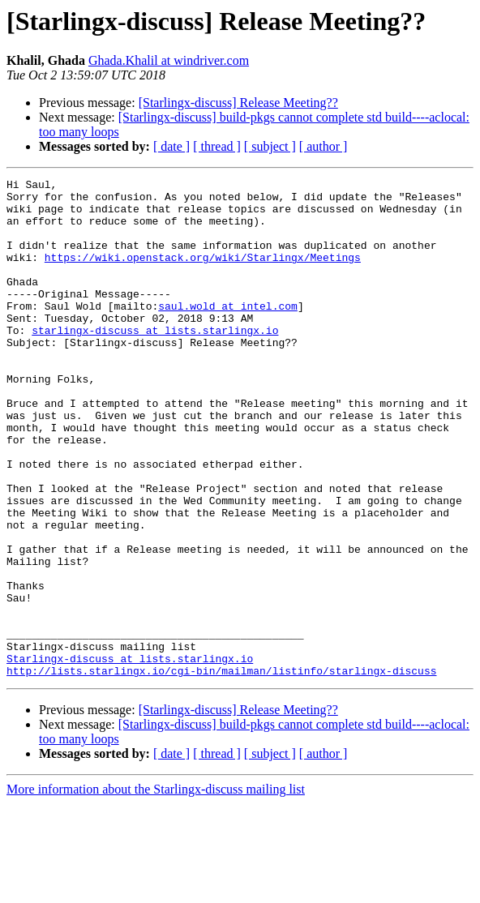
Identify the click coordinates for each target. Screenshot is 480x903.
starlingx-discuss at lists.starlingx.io (155, 361)
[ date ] (171, 146)
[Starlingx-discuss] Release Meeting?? (238, 102)
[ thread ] (217, 146)
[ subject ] (270, 146)
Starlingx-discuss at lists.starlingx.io (129, 755)
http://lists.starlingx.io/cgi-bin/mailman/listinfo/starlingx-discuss (221, 770)
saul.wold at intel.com (228, 332)
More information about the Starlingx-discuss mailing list (155, 889)
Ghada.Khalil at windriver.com (168, 60)
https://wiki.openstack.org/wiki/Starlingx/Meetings (203, 274)
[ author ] (323, 146)
